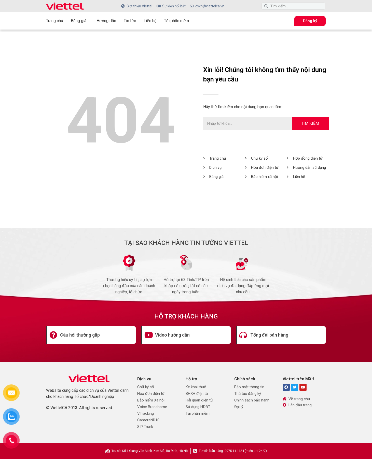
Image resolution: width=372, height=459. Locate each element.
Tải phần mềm (176, 20)
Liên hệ (150, 20)
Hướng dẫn (106, 20)
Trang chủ (54, 20)
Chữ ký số (145, 387)
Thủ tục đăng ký (247, 393)
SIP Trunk (145, 426)
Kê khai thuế (196, 387)
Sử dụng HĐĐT (198, 407)
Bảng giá (80, 20)
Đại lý (238, 407)
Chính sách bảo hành (251, 400)
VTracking (145, 413)
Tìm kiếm (310, 123)
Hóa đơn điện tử (150, 393)
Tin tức (130, 20)
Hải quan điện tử (199, 400)
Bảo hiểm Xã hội (150, 400)
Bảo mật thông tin (249, 387)
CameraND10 (148, 420)
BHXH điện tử (197, 393)
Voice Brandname (152, 407)
